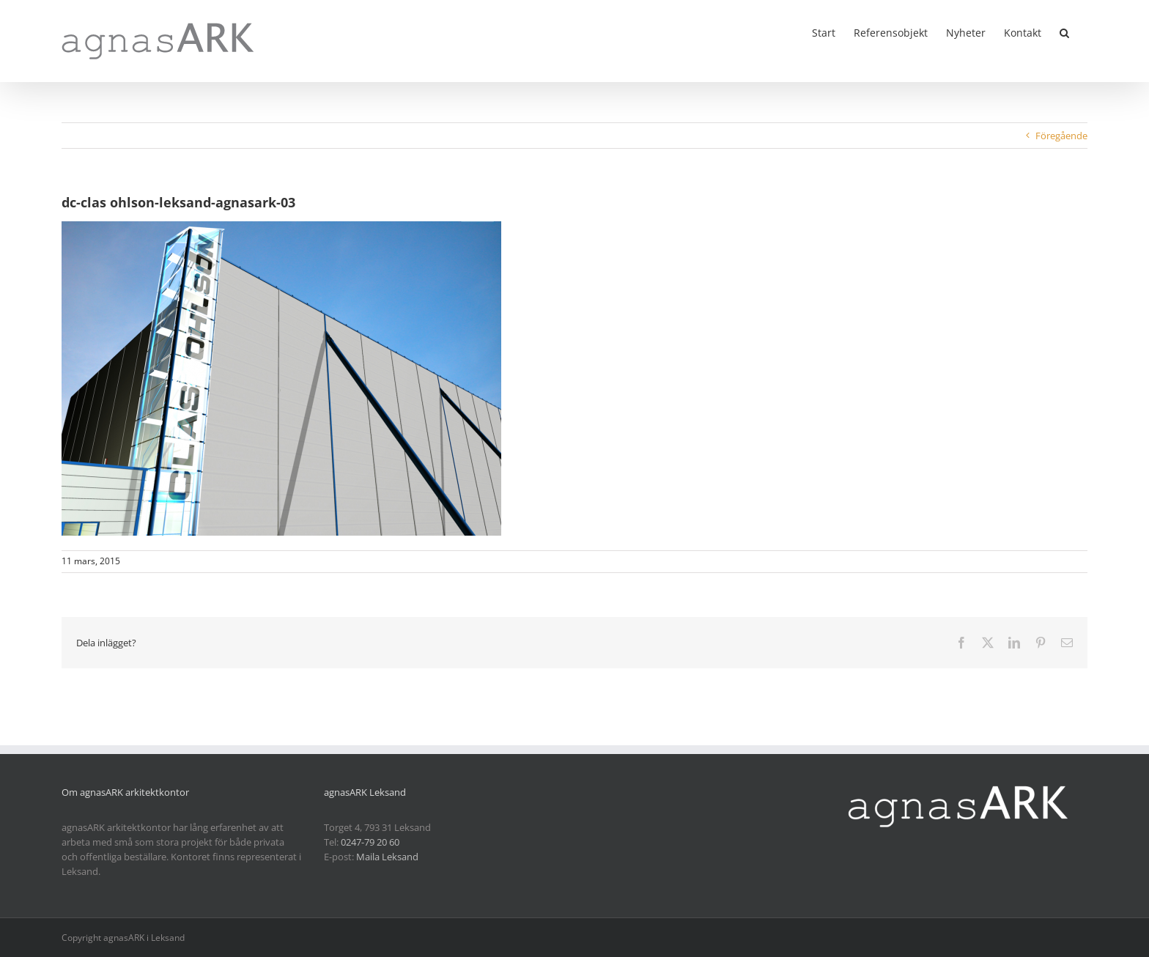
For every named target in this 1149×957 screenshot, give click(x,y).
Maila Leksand (387, 856)
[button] (1064, 31)
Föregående (1061, 135)
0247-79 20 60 (370, 842)
